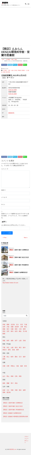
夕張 (8, 326)
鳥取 (20, 376)
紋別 (16, 331)
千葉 (4, 347)
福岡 (24, 390)
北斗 (17, 324)
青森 (4, 340)
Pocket (20, 64)
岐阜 (12, 356)
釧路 (4, 333)
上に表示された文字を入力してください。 (13, 225)
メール (4, 197)
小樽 (21, 326)
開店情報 (8, 72)
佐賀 (4, 390)
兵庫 (8, 366)
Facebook (4, 64)
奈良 (25, 366)
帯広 (25, 326)
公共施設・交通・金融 (8, 70)
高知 (16, 383)
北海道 (15, 70)
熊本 (20, 390)
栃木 (24, 347)
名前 (3, 190)
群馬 (9, 349)
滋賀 (21, 366)
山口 (4, 376)
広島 (16, 376)
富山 (8, 356)
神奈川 (5, 349)
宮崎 (12, 390)
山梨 (12, 347)
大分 (8, 390)
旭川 (8, 329)
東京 (20, 347)
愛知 (16, 356)
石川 (20, 356)
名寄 (4, 326)
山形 (20, 340)
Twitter (10, 64)
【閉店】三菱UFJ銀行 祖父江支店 (13, 406)
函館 (8, 324)
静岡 (4, 359)
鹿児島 (9, 392)
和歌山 (13, 366)
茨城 (13, 349)
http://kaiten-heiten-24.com (10, 282)
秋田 (8, 340)
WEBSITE (11, 113)
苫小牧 (25, 331)
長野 (17, 349)
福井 (24, 356)
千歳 (25, 324)
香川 (12, 383)
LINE (25, 64)
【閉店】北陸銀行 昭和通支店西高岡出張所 (15, 416)
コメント (4, 169)
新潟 (16, 347)
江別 (20, 329)
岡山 (8, 376)
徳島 (4, 383)
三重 (4, 356)
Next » (26, 237)
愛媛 (8, 383)
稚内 (12, 331)
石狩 (8, 331)
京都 (4, 366)
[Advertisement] (15, 26)
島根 (12, 376)
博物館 (19, 70)
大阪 (17, 366)
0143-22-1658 (12, 94)
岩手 (16, 340)
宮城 (24, 340)
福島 (12, 340)
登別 (4, 331)
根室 (16, 329)
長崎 (4, 392)
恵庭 (4, 329)
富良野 (17, 326)
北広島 (13, 324)
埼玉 (8, 347)
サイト (3, 204)
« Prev (4, 237)
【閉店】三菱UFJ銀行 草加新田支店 (13, 409)
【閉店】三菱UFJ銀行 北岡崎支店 (13, 403)
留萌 (24, 329)
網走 (20, 331)
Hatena (15, 64)
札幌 (12, 329)
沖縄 (16, 390)
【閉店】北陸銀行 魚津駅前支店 (12, 413)
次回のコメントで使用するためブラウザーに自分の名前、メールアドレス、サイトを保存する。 (15, 215)
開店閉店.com (13, 449)
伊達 (4, 324)
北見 (21, 324)
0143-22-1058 (12, 90)
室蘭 (4, 72)
